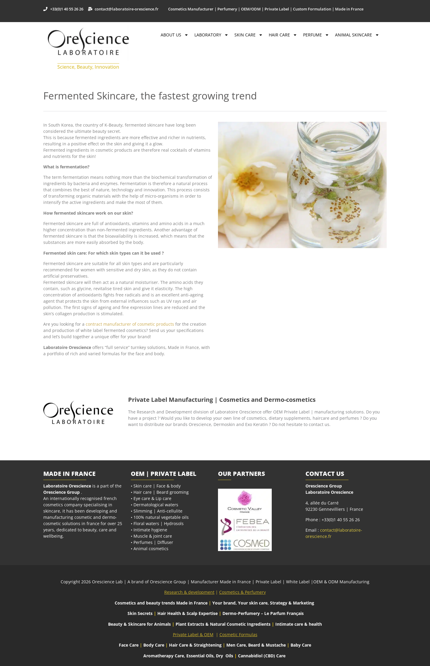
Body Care (153, 645)
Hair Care (283, 35)
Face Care (129, 645)
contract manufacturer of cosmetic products (130, 324)
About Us (174, 35)
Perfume (316, 35)
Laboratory (211, 35)
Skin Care (248, 35)
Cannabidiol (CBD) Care (261, 656)
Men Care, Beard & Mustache (256, 645)
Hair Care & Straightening (196, 645)
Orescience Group (61, 492)
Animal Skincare (357, 35)
